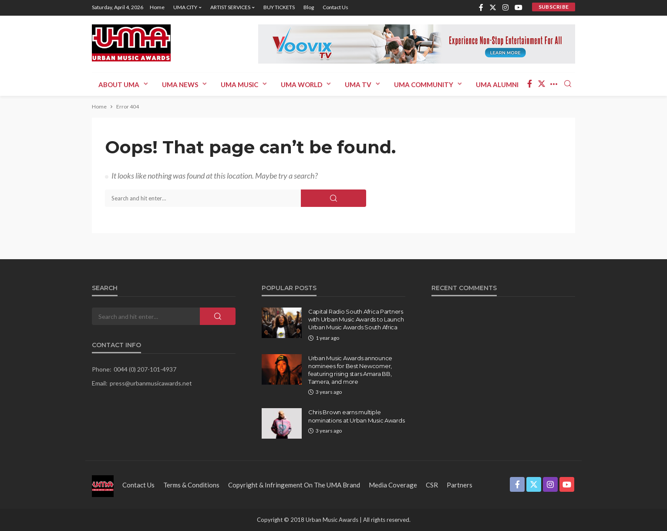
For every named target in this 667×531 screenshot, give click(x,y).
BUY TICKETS (279, 7)
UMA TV (358, 84)
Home (157, 7)
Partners (459, 485)
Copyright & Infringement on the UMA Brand (294, 485)
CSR (432, 485)
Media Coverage (393, 485)
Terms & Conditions (191, 485)
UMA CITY (185, 7)
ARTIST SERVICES (230, 7)
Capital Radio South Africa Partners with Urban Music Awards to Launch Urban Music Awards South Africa (356, 319)
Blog (308, 7)
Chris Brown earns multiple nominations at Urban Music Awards (356, 416)
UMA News (180, 84)
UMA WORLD (301, 84)
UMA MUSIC (239, 84)
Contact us (335, 7)
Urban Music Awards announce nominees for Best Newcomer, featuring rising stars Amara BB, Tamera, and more (350, 370)
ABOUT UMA (118, 84)
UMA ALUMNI (497, 84)
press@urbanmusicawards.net (151, 383)
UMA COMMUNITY (423, 84)
